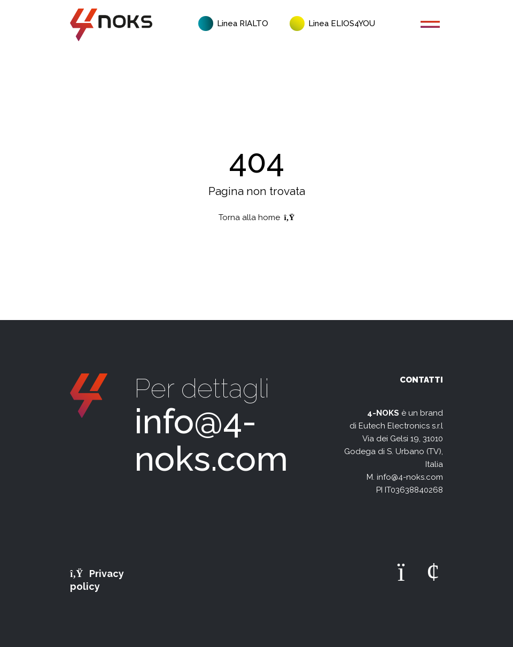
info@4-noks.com (211, 440)
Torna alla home (257, 217)
